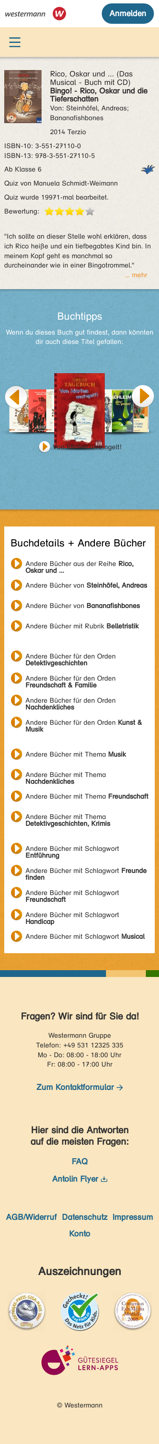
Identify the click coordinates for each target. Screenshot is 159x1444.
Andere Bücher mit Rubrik (82, 626)
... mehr (136, 275)
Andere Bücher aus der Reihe (79, 565)
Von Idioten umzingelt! (87, 447)
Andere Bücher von (86, 585)
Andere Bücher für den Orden (70, 657)
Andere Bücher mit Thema (75, 754)
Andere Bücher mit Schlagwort (72, 849)
